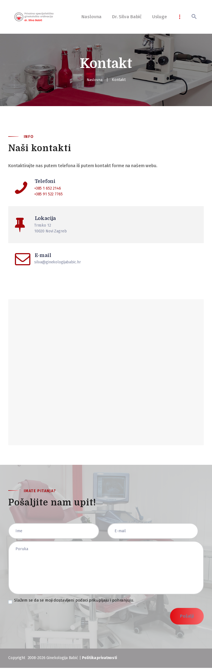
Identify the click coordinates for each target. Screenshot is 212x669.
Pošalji (187, 617)
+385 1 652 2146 (47, 188)
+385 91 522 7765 (48, 194)
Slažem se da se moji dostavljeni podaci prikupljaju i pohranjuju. (74, 601)
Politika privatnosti (99, 659)
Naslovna (94, 79)
